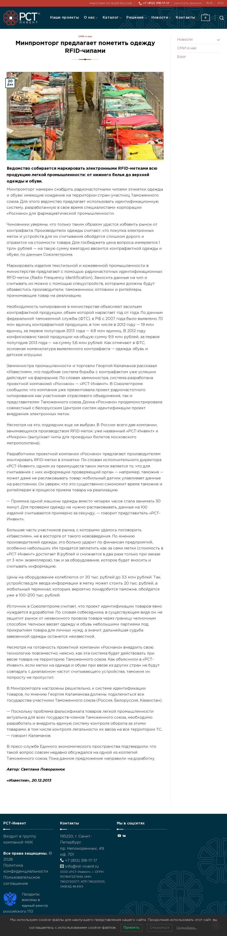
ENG (220, 3)
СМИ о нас (85, 36)
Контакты (185, 17)
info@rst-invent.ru (79, 866)
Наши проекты (64, 17)
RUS (209, 3)
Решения (136, 18)
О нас (91, 18)
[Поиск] (221, 18)
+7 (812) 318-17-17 (78, 860)
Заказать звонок (188, 3)
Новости (161, 18)
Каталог (112, 18)
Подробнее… (186, 927)
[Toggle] (218, 39)
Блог (181, 57)
